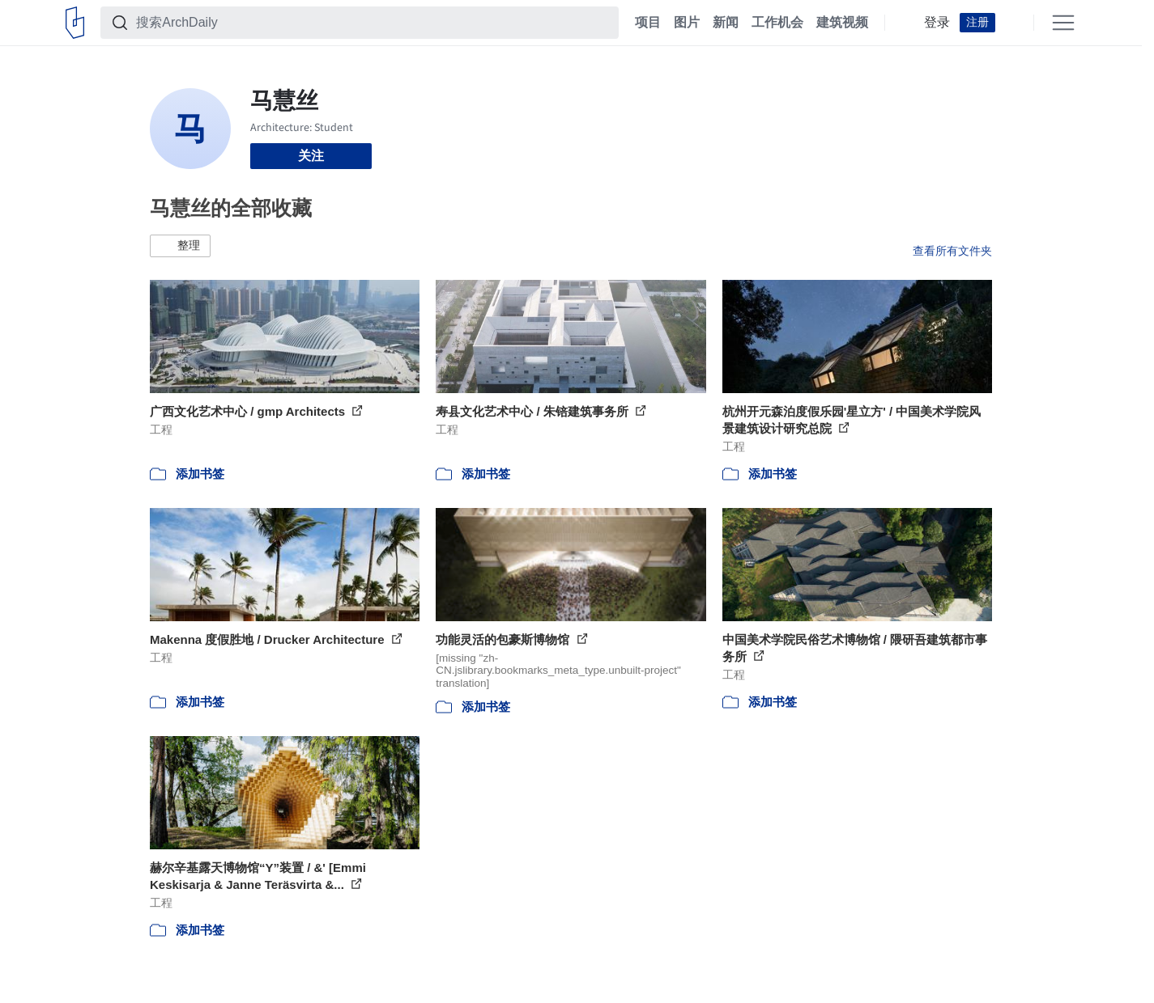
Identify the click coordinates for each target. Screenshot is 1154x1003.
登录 (937, 23)
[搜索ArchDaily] (372, 22)
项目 (648, 23)
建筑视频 (842, 23)
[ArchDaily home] (75, 22)
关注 (311, 156)
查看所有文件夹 (952, 250)
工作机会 (777, 23)
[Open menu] (1063, 23)
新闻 (726, 23)
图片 (687, 23)
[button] (180, 246)
